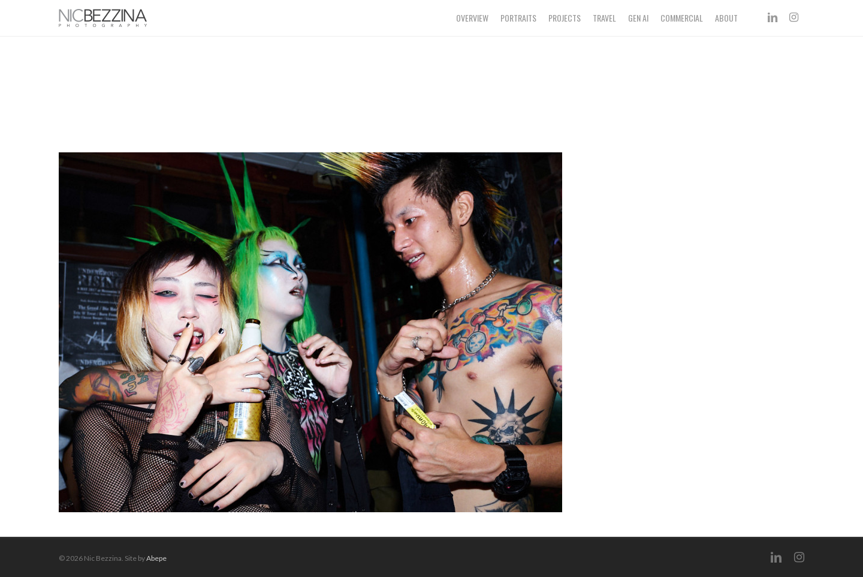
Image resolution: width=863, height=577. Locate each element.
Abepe (156, 558)
